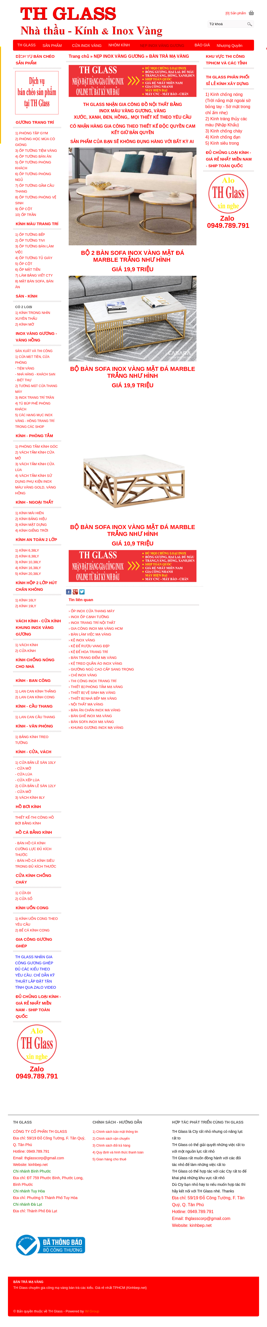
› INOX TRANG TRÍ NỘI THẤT (92, 623)
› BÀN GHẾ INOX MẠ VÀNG (90, 716)
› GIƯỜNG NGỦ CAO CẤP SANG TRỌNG (101, 669)
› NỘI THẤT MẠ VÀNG (86, 704)
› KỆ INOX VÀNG (82, 640)
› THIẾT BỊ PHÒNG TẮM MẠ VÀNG (96, 687)
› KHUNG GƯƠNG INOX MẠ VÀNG (96, 728)
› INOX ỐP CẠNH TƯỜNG (89, 617)
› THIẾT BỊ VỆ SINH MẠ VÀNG (92, 693)
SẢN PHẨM (52, 45)
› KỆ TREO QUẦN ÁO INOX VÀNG (95, 663)
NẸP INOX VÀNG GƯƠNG (162, 45)
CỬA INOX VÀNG (87, 45)
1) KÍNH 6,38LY (27, 550)
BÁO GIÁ (202, 45)
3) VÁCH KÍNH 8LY (30, 798)
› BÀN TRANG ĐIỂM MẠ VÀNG (93, 658)
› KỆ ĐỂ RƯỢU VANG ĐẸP (89, 646)
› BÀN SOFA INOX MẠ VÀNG (91, 722)
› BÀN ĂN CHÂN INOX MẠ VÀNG (94, 710)
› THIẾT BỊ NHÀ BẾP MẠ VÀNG (93, 698)
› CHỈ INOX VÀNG (83, 675)
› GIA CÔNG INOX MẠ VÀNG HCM (96, 629)
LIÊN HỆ (25, 57)
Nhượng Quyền (230, 45)
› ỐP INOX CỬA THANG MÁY (92, 611)
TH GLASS (26, 45)
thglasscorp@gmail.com (207, 1218)
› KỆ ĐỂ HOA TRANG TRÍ (88, 652)
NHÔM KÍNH (119, 45)
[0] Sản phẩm (236, 13)
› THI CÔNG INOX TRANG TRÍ (92, 681)
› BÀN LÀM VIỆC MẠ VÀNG (90, 634)
